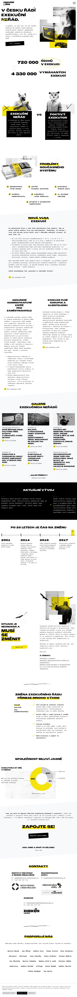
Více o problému (15, 43)
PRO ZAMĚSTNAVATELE (21, 711)
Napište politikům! (38, 836)
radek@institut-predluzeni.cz (26, 878)
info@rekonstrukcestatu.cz (54, 878)
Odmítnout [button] (32, 993)
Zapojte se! (19, 647)
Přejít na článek (10, 440)
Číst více (43, 651)
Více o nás (38, 850)
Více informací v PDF (18, 277)
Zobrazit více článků (38, 478)
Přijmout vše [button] (22, 993)
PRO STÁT (17, 707)
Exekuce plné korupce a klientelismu (55, 665)
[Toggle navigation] (74, 3)
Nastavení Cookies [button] (9, 993)
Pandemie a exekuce (47, 658)
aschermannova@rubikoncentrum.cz (39, 903)
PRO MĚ (17, 705)
